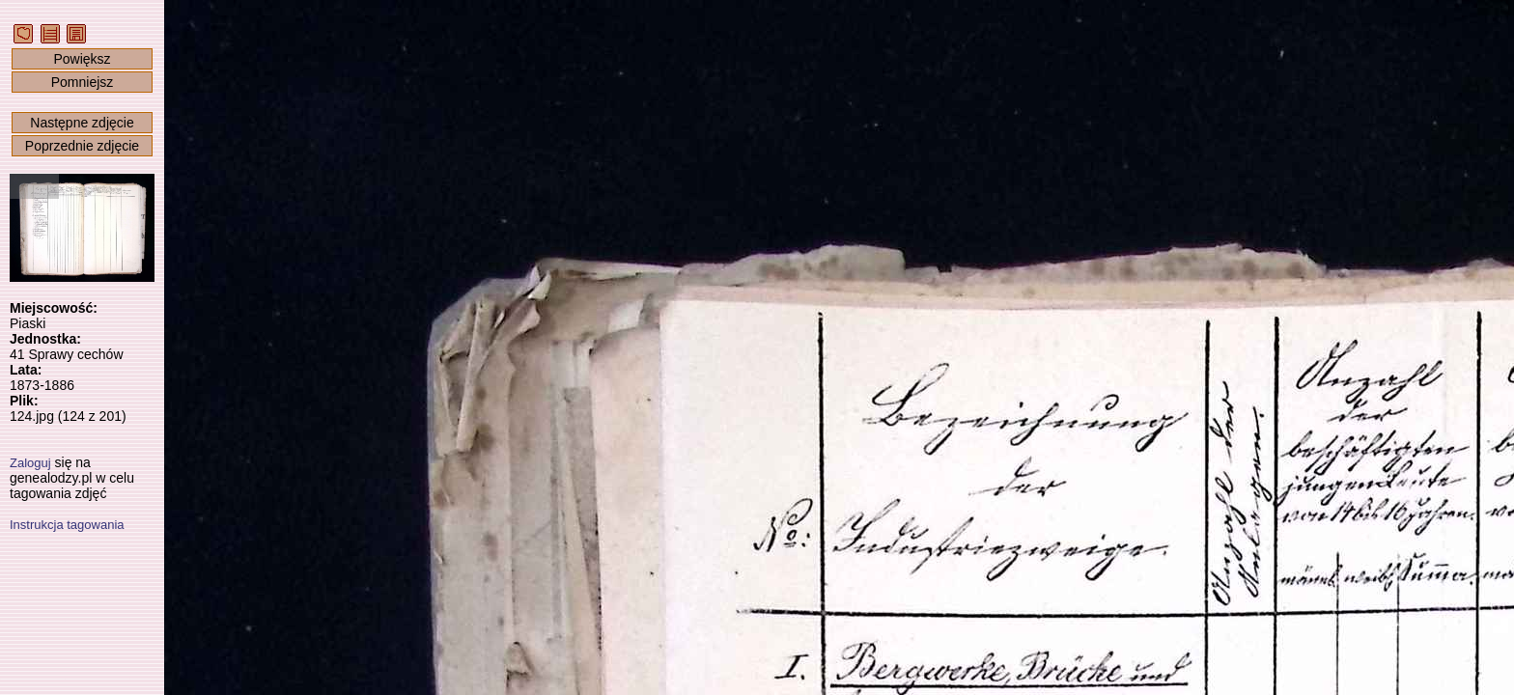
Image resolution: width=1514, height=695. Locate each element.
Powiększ (81, 59)
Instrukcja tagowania (67, 524)
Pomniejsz (82, 82)
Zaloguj (30, 463)
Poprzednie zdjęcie (82, 145)
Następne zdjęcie (81, 122)
